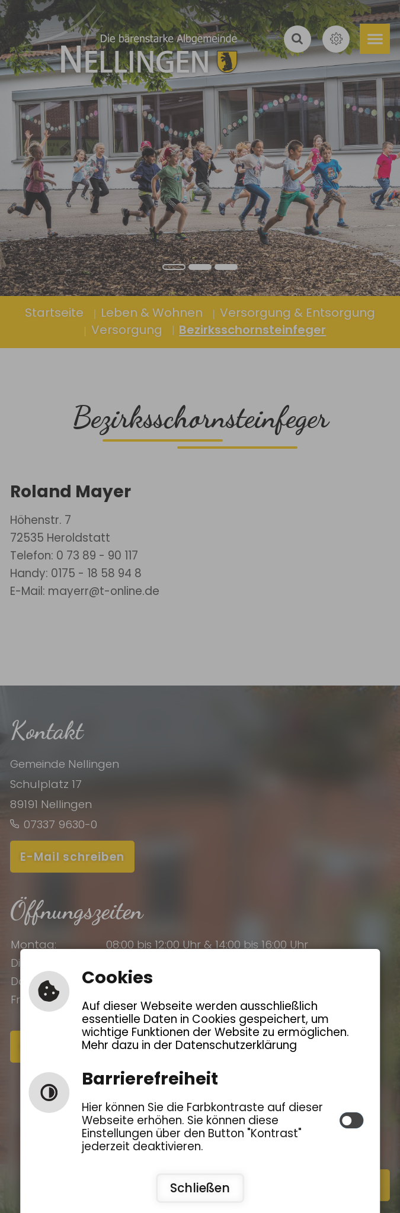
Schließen (200, 1188)
